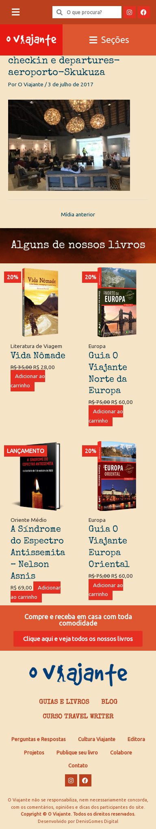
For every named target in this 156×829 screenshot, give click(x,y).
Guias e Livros (64, 702)
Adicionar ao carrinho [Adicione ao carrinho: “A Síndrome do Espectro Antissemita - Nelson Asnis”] (35, 592)
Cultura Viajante (96, 739)
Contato (78, 765)
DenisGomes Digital (97, 821)
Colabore (121, 752)
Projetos (34, 752)
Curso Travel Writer (78, 717)
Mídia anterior (78, 214)
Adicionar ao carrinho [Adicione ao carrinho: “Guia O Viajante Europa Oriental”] (106, 590)
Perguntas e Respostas (38, 739)
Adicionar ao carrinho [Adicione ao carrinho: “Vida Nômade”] (28, 381)
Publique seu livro (77, 752)
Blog (109, 702)
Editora (136, 739)
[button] (15, 12)
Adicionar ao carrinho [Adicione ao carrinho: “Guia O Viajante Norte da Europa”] (106, 416)
